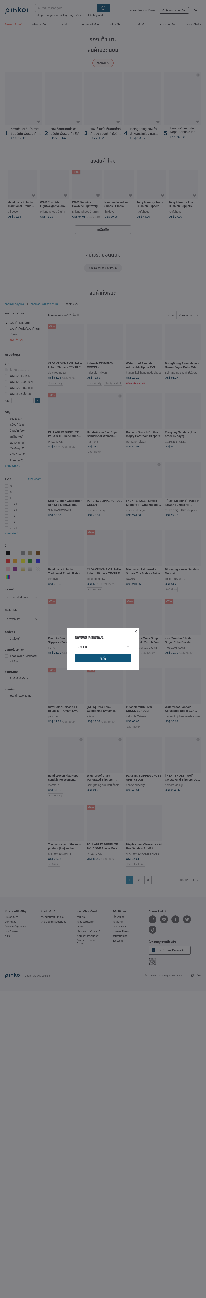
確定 (103, 658)
